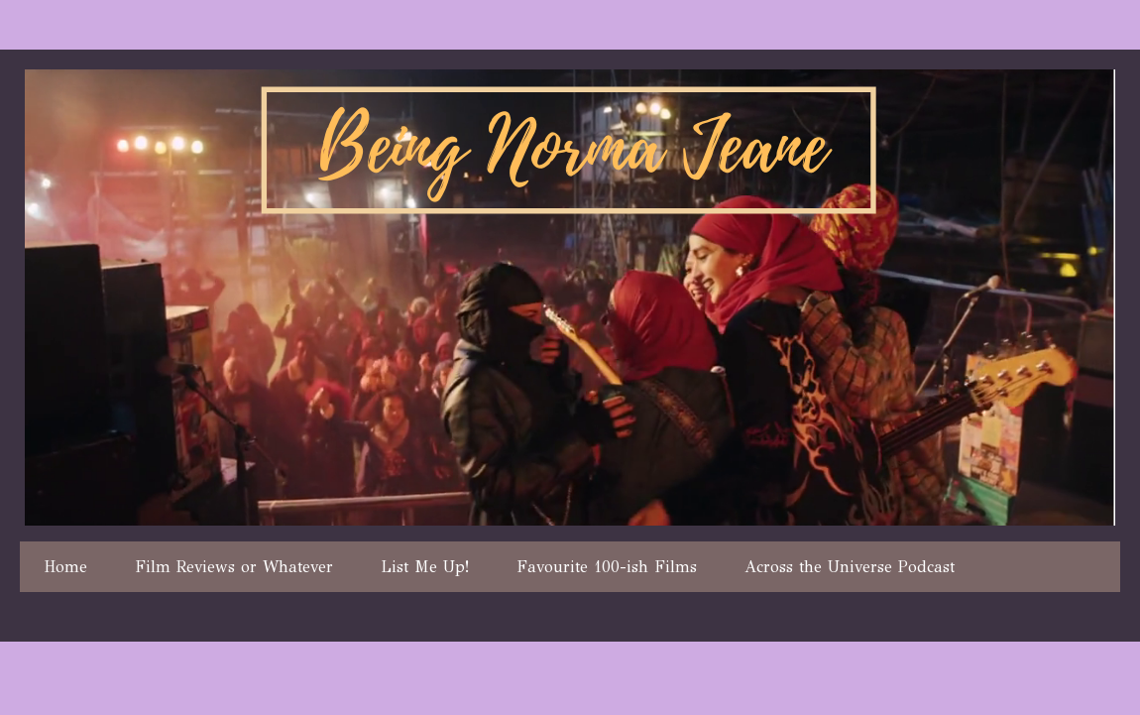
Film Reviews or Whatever (234, 566)
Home (65, 566)
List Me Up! (425, 566)
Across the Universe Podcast (849, 566)
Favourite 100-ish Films (606, 566)
